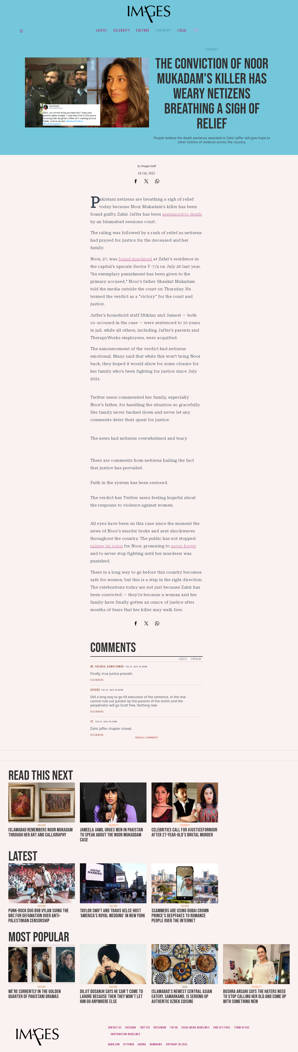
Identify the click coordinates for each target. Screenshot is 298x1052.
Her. (196, 30)
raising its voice (106, 545)
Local (182, 30)
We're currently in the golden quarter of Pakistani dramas (34, 994)
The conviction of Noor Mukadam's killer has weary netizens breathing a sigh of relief (211, 94)
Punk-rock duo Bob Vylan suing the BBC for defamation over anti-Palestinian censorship (38, 916)
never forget (183, 545)
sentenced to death (182, 214)
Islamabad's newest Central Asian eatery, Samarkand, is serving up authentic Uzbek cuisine (181, 996)
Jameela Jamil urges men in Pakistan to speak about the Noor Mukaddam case (111, 835)
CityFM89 (128, 1044)
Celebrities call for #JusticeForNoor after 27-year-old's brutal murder (184, 832)
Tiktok (174, 1027)
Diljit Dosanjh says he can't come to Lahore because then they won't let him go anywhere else (111, 996)
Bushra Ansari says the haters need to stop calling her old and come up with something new (254, 996)
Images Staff (148, 166)
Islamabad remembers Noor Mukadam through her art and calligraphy (40, 832)
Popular (196, 659)
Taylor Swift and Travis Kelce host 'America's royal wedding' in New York (112, 913)
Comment (163, 30)
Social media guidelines (195, 1027)
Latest (101, 30)
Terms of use (241, 1027)
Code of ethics (221, 1027)
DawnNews (156, 1044)
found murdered (135, 258)
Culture (142, 30)
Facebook (130, 1027)
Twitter (145, 1027)
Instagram (159, 1027)
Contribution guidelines (125, 1034)
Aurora (142, 1044)
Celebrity (121, 30)
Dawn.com (114, 1044)
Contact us (115, 1027)
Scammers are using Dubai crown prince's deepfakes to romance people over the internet (180, 916)
